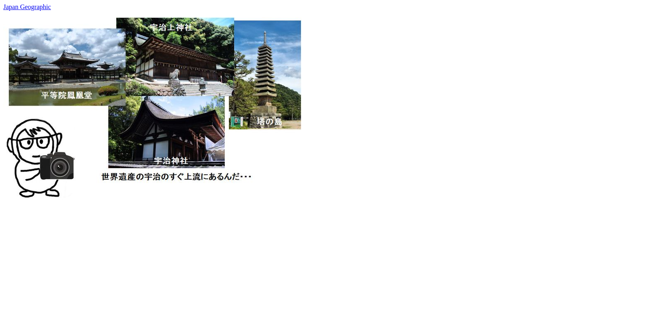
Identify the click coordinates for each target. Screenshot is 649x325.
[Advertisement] (251, 260)
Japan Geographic (27, 6)
